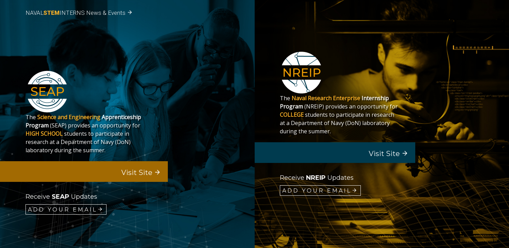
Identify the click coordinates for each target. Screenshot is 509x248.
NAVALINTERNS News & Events (79, 12)
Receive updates (61, 196)
